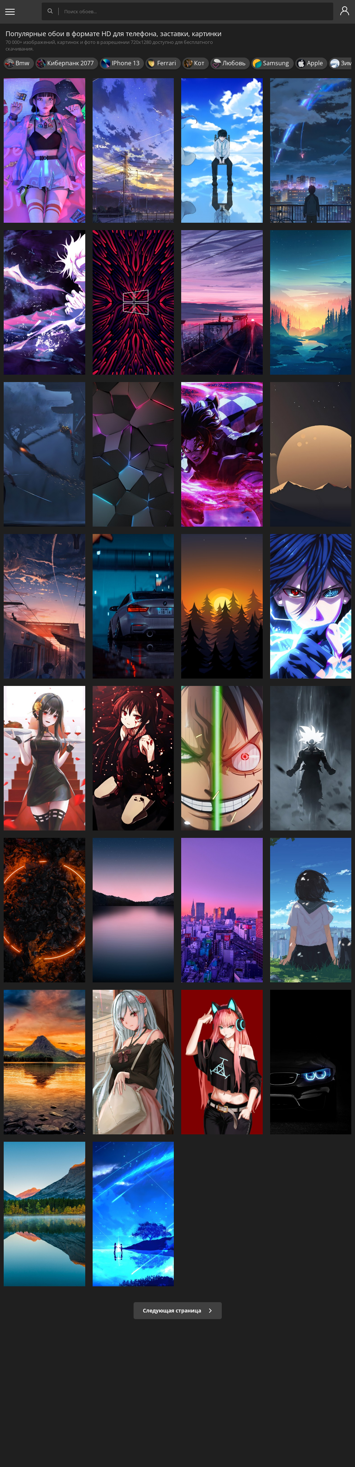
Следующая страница (178, 1310)
